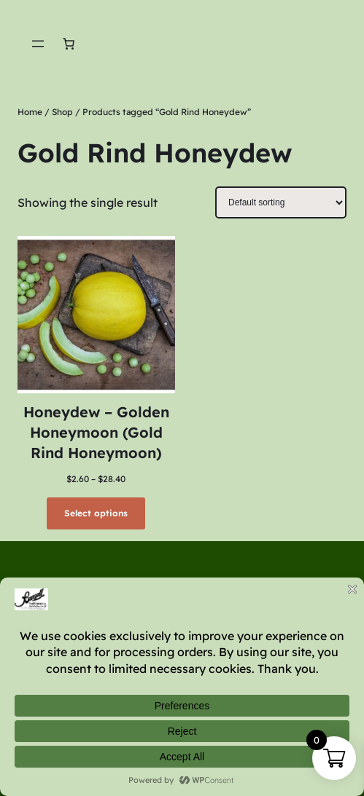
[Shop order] (280, 202)
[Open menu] (38, 43)
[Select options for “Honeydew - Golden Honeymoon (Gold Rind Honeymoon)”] (96, 513)
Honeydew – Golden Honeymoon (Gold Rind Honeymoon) (96, 432)
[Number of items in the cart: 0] (68, 43)
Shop (62, 111)
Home (30, 111)
